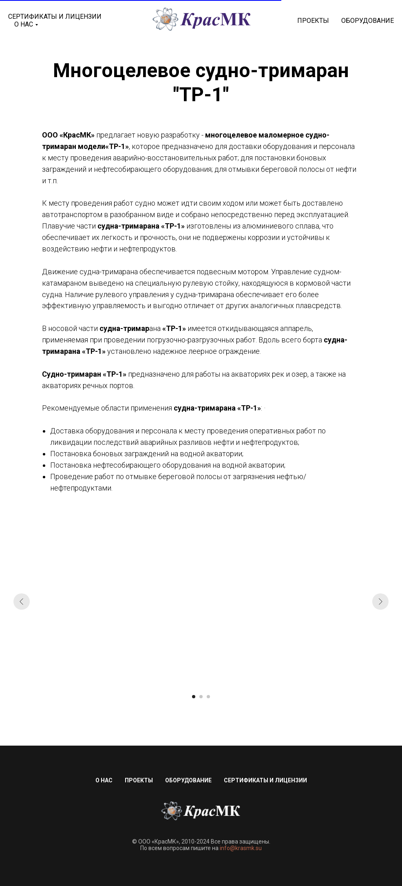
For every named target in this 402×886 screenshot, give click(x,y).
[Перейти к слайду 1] (193, 696)
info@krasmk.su (241, 848)
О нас (104, 780)
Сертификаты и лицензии (55, 16)
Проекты (313, 20)
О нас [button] (23, 24)
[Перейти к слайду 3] (208, 696)
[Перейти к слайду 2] (201, 696)
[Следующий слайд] (380, 601)
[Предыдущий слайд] (21, 601)
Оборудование (367, 20)
